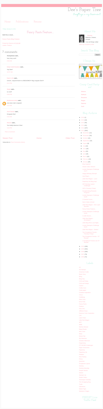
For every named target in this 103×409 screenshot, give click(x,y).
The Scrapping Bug (85, 382)
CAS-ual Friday (83, 281)
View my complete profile (86, 44)
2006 (83, 257)
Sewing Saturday (84, 368)
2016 (83, 117)
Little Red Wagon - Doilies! (90, 229)
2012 (83, 128)
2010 (83, 246)
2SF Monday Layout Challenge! (88, 184)
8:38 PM (9, 94)
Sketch (81, 373)
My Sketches (83, 338)
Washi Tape (82, 389)
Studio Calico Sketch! (88, 166)
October (85, 138)
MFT (80, 322)
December (86, 133)
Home (7, 21)
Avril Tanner (11, 111)
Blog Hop (82, 279)
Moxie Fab (82, 336)
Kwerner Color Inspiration (86, 313)
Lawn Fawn (82, 318)
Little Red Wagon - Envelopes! (88, 219)
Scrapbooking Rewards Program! (89, 191)
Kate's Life (10, 78)
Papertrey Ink (83, 352)
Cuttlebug (82, 297)
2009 (83, 249)
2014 (83, 122)
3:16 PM (9, 128)
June (84, 148)
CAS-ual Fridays (84, 283)
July (84, 146)
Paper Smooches (84, 347)
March (85, 156)
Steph (9, 89)
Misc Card (82, 331)
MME (80, 324)
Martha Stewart (83, 327)
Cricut (81, 295)
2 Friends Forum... (87, 199)
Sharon (9, 122)
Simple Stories (83, 370)
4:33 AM (9, 116)
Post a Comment (10, 132)
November (86, 135)
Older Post (70, 138)
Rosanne (84, 97)
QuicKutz (82, 361)
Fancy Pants (83, 304)
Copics (81, 285)
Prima (81, 359)
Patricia (83, 103)
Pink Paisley (82, 357)
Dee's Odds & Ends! (88, 202)
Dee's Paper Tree (84, 9)
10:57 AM (10, 72)
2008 (83, 251)
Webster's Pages (84, 391)
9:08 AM (9, 61)
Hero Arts (82, 308)
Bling (80, 276)
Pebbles (81, 354)
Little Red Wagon (84, 320)
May (84, 151)
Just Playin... (86, 176)
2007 (83, 254)
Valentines (82, 386)
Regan (83, 100)
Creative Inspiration (85, 292)
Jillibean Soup (83, 311)
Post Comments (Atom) (18, 142)
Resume (38, 21)
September (86, 140)
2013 (83, 125)
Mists (80, 334)
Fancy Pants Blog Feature (11, 39)
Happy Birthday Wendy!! (89, 173)
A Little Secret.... (87, 216)
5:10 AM (9, 105)
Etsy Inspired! (86, 164)
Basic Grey (82, 274)
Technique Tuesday (85, 379)
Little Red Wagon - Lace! (89, 179)
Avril (82, 106)
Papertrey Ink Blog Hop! (89, 181)
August (85, 143)
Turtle (80, 384)
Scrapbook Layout (84, 363)
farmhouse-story (12, 100)
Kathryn (83, 94)
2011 (83, 130)
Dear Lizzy (82, 299)
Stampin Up (82, 375)
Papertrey (82, 350)
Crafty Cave (82, 288)
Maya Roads (83, 329)
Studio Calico (83, 377)
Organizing (82, 343)
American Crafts (84, 272)
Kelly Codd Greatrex (13, 67)
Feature (9, 45)
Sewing (81, 366)
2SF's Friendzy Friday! (89, 188)
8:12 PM (9, 83)
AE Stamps (82, 269)
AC (80, 267)
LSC (80, 315)
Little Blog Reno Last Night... (91, 222)
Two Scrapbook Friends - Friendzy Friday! (89, 233)
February (86, 159)
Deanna (11, 43)
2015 (83, 120)
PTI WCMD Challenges (86, 345)
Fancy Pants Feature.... (89, 209)
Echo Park (82, 301)
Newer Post (7, 138)
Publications (22, 21)
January (85, 162)
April (84, 154)
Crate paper (82, 290)
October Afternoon (84, 340)
